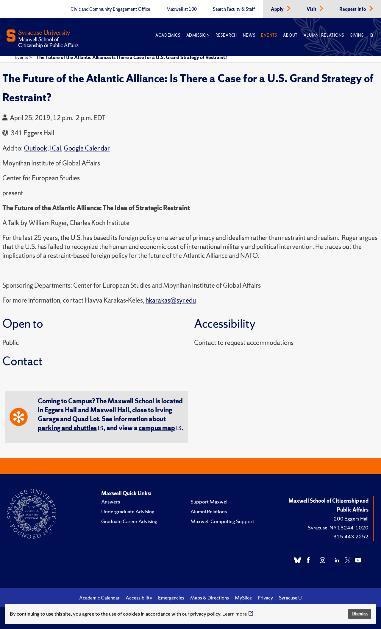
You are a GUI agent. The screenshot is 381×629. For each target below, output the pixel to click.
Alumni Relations (324, 35)
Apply (278, 9)
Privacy (265, 597)
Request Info (353, 9)
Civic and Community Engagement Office (110, 9)
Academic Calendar (99, 597)
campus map (157, 428)
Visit (312, 9)
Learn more (234, 613)
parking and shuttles (67, 428)
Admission (198, 35)
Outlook (35, 148)
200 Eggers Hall (351, 518)
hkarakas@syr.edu (171, 300)
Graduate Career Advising (129, 521)
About (290, 35)
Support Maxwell (209, 501)
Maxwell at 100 (181, 9)
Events (269, 35)
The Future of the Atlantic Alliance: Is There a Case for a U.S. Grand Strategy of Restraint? (131, 57)
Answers (110, 501)
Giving (357, 35)
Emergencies (171, 597)
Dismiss (360, 614)
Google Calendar (87, 148)
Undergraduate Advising (127, 511)
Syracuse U (290, 597)
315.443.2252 (350, 536)
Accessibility (139, 597)
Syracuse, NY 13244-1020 (338, 527)
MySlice (243, 597)
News (249, 35)
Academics (167, 35)
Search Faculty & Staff (234, 9)
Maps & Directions (209, 597)
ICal (55, 148)
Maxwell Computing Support (222, 521)
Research (226, 35)
